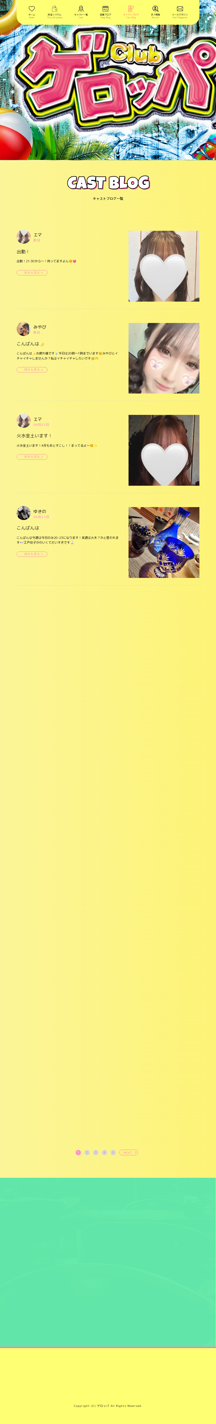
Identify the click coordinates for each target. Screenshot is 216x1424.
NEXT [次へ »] (128, 1152)
